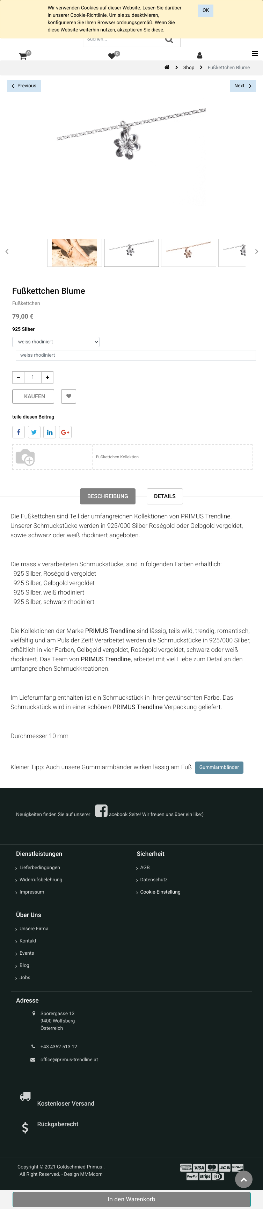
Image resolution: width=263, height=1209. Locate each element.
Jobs (25, 978)
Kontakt (28, 941)
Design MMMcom (83, 1174)
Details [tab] (165, 496)
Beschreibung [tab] (107, 496)
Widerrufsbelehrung (41, 880)
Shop (189, 68)
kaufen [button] (32, 396)
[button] (68, 396)
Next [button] (242, 85)
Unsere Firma (34, 929)
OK (206, 10)
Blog (24, 965)
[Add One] (47, 377)
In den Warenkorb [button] (131, 1199)
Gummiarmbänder (219, 767)
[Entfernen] (18, 377)
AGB (145, 868)
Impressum (32, 892)
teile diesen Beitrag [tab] (32, 417)
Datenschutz (154, 880)
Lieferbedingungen (40, 868)
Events (27, 953)
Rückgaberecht (58, 1124)
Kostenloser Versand (66, 1103)
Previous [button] (24, 86)
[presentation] (7, 251)
